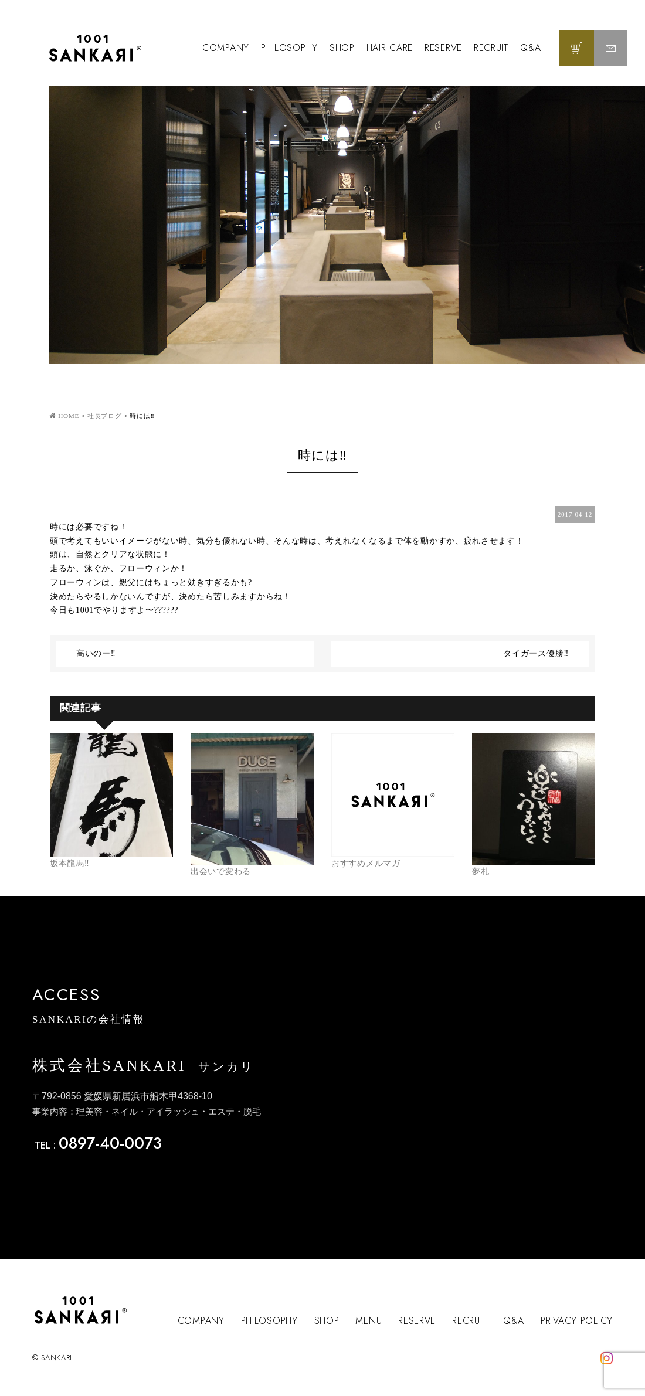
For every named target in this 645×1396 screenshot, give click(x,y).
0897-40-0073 (110, 1143)
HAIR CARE (389, 48)
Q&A (530, 48)
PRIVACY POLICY (577, 1320)
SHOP (342, 48)
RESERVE (443, 48)
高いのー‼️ (96, 653)
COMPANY (225, 48)
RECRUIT (491, 48)
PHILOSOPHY (289, 48)
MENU (368, 1320)
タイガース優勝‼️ (536, 653)
